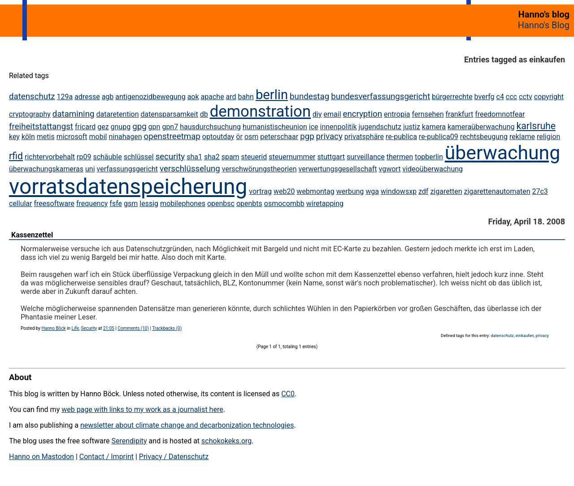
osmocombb (284, 203)
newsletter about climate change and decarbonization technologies (187, 425)
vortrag (260, 191)
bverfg (484, 96)
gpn (154, 127)
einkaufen (525, 335)
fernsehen (428, 114)
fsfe (115, 203)
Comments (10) (133, 328)
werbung (350, 191)
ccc (511, 96)
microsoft (72, 136)
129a (65, 96)
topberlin (429, 157)
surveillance (366, 157)
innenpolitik (338, 127)
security (170, 157)
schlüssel (139, 157)
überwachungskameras (46, 169)
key (14, 136)
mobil (98, 136)
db (204, 114)
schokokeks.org (226, 441)
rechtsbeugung (484, 136)
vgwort (390, 169)
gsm (131, 203)
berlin (272, 94)
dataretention (117, 114)
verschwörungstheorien (259, 169)
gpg (139, 126)
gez (103, 127)
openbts (249, 203)
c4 (500, 96)
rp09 (84, 157)
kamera (434, 127)
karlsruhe (536, 125)
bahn (246, 96)
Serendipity (129, 441)
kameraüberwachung (481, 127)
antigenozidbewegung (150, 96)
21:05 (108, 328)
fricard (85, 127)
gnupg (121, 127)
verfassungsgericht (127, 169)
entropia (397, 114)
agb (108, 96)
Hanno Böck (54, 328)
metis (46, 136)
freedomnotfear (500, 114)
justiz (411, 127)
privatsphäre (364, 136)
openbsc (221, 203)
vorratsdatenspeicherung (128, 186)
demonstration (260, 111)
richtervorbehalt (50, 157)
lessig (148, 203)
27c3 (540, 191)
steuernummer (292, 157)
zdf (423, 191)
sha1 (194, 157)
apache (212, 96)
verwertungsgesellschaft (338, 169)
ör (239, 136)
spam (230, 157)
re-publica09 (438, 136)
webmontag (315, 191)
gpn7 (170, 127)
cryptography (30, 114)
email (332, 114)
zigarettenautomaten (497, 191)
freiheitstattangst (41, 126)
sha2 (212, 157)
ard (231, 96)
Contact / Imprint (106, 456)
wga (372, 191)
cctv (525, 96)
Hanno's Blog (544, 25)
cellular (20, 203)
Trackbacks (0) (167, 328)
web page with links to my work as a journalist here (142, 409)
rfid (16, 156)
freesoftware (54, 203)
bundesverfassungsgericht (380, 96)
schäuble (107, 157)
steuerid (254, 157)
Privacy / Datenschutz (174, 456)
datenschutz (32, 96)
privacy (329, 136)
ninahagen (125, 136)
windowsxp (399, 191)
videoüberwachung (432, 169)
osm (251, 136)
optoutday (218, 136)
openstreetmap (172, 136)
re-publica (401, 136)
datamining (73, 114)
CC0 (288, 394)
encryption (362, 114)
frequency (92, 203)
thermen (400, 157)
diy (317, 114)
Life (75, 328)
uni (90, 169)
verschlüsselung (190, 169)
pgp (307, 136)
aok (193, 96)
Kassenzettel (32, 235)
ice (313, 127)
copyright (549, 96)
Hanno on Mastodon (41, 456)
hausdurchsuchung (210, 127)
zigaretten (446, 191)
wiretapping (325, 203)
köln (28, 136)
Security (89, 328)
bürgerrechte (452, 96)
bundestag (309, 96)
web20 (284, 191)
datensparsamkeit (169, 114)
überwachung (502, 152)
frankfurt (459, 114)
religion (548, 136)
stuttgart (331, 157)
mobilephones (182, 203)
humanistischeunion (275, 127)
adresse (87, 96)
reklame (522, 136)
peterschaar (279, 136)
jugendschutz (380, 127)
